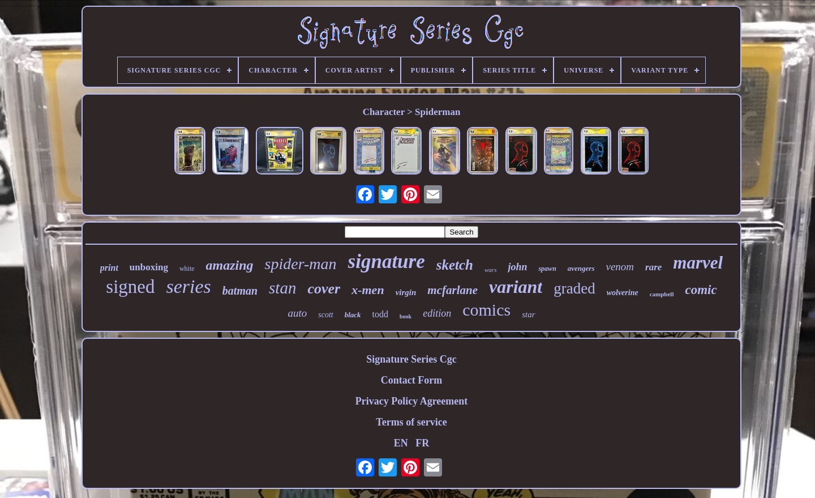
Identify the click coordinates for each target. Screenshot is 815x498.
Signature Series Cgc (411, 359)
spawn (547, 269)
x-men (367, 290)
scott (325, 314)
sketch (454, 265)
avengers (581, 268)
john (517, 267)
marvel (698, 263)
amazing (230, 265)
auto (297, 313)
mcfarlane (452, 290)
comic (701, 290)
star (528, 314)
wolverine (622, 292)
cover (323, 288)
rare (653, 267)
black (353, 314)
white (187, 269)
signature (386, 261)
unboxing (149, 267)
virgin (406, 292)
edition (437, 313)
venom (620, 267)
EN (401, 443)
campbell (662, 294)
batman (240, 290)
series (188, 286)
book (405, 316)
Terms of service (411, 422)
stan (282, 288)
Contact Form (411, 380)
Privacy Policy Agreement (411, 401)
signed (130, 286)
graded (574, 288)
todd (380, 314)
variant (515, 286)
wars (490, 269)
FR (422, 443)
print (109, 268)
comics (486, 309)
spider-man (301, 264)
